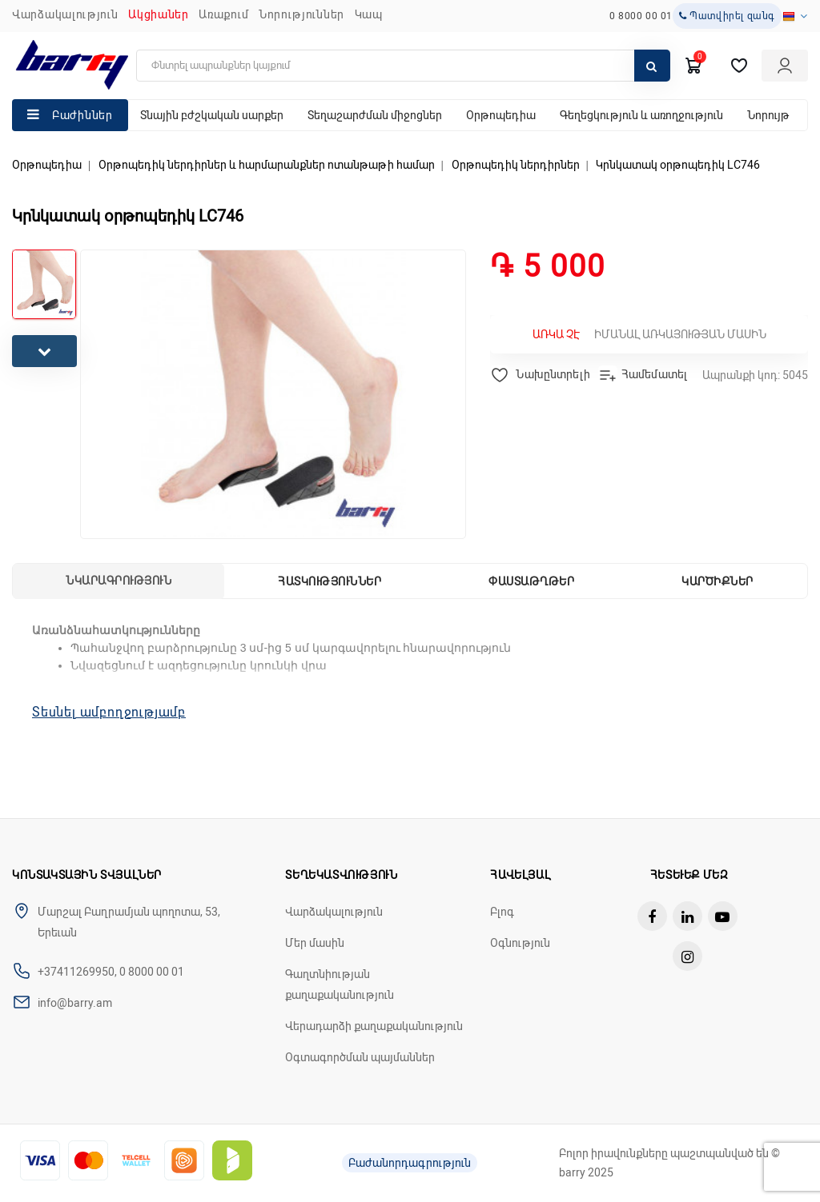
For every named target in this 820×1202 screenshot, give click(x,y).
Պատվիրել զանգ (727, 16)
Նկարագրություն (118, 580)
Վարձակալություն (65, 14)
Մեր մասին (314, 942)
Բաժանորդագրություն (409, 1162)
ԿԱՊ (369, 14)
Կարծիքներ (717, 581)
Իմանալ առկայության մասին (649, 334)
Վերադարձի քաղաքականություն (374, 1026)
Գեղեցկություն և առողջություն (641, 115)
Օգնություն (520, 942)
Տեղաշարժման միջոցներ (375, 115)
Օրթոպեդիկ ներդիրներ (516, 164)
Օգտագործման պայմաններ (360, 1057)
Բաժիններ (82, 115)
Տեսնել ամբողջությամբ (109, 712)
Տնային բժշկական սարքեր (211, 115)
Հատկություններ (329, 581)
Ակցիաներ (158, 14)
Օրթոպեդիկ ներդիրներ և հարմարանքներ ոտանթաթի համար (266, 164)
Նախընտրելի (540, 375)
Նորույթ (768, 115)
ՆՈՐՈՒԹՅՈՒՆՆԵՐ (301, 14)
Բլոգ (502, 911)
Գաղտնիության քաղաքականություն (339, 984)
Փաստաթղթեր (531, 581)
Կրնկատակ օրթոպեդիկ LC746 (678, 164)
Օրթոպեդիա (501, 115)
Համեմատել (642, 375)
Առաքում (223, 14)
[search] (403, 66)
